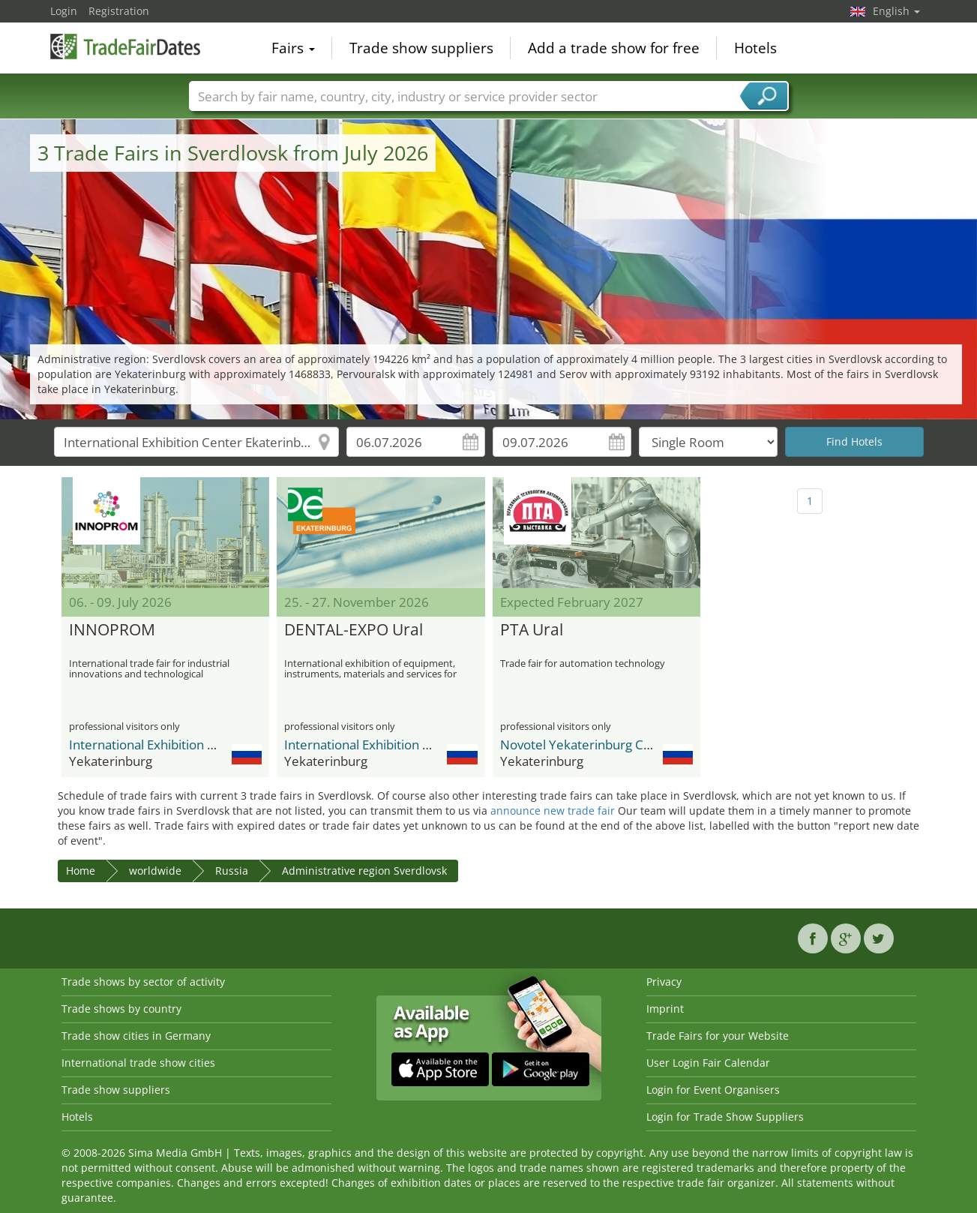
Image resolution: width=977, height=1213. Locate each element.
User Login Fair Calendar (708, 1062)
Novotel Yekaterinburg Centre (588, 744)
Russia (231, 870)
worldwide (155, 870)
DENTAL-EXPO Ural (353, 630)
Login (63, 11)
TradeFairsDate (125, 47)
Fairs (293, 48)
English (896, 11)
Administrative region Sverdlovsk (364, 870)
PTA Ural (531, 630)
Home (80, 870)
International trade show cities (138, 1062)
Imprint (665, 1008)
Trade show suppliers (421, 48)
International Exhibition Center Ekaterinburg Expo (213, 744)
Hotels (755, 48)
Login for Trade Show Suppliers (725, 1116)
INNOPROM (112, 630)
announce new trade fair (552, 810)
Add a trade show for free (614, 48)
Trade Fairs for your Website (717, 1035)
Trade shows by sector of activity (143, 981)
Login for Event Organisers (713, 1089)
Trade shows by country (121, 1008)
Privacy (664, 981)
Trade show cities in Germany (136, 1035)
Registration (118, 11)
